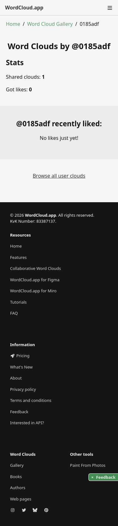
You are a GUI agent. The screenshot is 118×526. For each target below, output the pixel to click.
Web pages (20, 499)
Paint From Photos (87, 465)
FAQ (14, 313)
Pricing (20, 355)
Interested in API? (27, 423)
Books (16, 476)
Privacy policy (23, 389)
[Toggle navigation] (109, 7)
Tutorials (18, 302)
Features (18, 257)
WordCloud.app (24, 7)
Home (13, 23)
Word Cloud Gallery (50, 23)
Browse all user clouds (59, 175)
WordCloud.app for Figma (34, 280)
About (16, 378)
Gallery (17, 465)
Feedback (19, 412)
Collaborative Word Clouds (35, 268)
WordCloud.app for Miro (33, 291)
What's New (21, 367)
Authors (17, 487)
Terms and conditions (30, 400)
